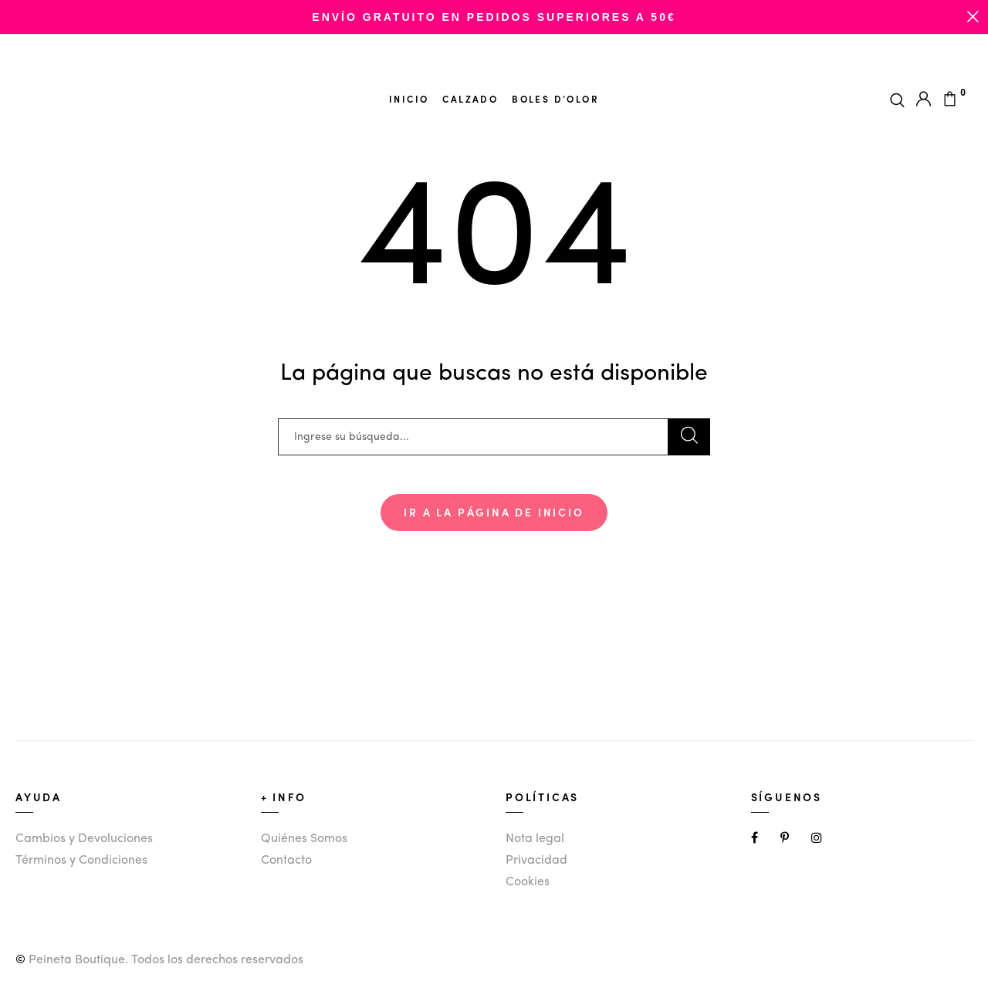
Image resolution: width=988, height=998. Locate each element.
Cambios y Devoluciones (84, 839)
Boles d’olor (555, 99)
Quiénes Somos (304, 839)
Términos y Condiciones (81, 860)
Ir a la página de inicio (494, 511)
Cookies (528, 882)
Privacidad (536, 860)
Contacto (286, 860)
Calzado (470, 99)
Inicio (408, 99)
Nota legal (535, 839)
